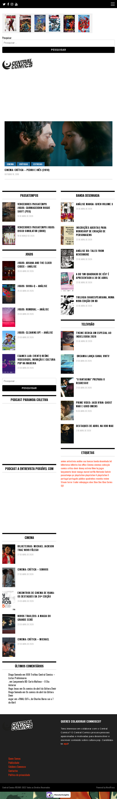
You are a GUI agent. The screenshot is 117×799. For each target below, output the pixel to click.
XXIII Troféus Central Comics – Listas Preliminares (31, 676)
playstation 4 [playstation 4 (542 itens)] (91, 475)
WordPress (110, 787)
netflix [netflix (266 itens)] (93, 471)
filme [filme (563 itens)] (94, 468)
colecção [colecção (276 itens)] (106, 464)
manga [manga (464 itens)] (80, 471)
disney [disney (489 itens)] (81, 468)
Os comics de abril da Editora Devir (39, 688)
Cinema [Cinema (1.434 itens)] (90, 464)
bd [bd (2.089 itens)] (111, 461)
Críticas (23, 164)
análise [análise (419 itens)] (79, 461)
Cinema (10, 164)
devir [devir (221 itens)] (76, 468)
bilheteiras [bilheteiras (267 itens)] (65, 464)
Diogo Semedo (15, 674)
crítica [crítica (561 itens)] (70, 468)
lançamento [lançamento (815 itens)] (66, 471)
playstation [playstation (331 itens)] (80, 475)
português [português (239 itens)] (73, 478)
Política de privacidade (19, 775)
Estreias (37, 164)
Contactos (13, 771)
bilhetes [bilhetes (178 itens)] (74, 464)
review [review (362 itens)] (106, 478)
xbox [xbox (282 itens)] (91, 482)
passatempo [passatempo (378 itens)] (66, 475)
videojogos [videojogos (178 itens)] (84, 482)
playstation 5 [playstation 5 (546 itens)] (103, 475)
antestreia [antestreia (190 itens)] (71, 461)
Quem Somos (14, 758)
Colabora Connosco (17, 766)
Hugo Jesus (13, 688)
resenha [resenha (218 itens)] (99, 478)
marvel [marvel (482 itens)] (86, 471)
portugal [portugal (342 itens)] (64, 478)
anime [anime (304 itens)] (63, 461)
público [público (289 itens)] (82, 478)
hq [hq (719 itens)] (97, 468)
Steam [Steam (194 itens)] (64, 482)
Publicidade (13, 763)
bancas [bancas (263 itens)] (90, 461)
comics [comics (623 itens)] (64, 468)
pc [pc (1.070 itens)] (73, 475)
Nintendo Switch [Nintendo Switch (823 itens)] (103, 471)
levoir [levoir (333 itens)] (74, 471)
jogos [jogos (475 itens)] (101, 468)
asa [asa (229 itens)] (84, 461)
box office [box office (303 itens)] (82, 464)
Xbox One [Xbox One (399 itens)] (98, 482)
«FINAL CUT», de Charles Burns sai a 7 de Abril (30, 700)
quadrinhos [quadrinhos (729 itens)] (90, 478)
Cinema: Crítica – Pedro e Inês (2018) (27, 170)
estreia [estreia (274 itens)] (88, 468)
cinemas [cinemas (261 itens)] (97, 464)
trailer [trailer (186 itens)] (76, 482)
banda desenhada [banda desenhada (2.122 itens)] (101, 461)
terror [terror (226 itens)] (70, 482)
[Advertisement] (58, 93)
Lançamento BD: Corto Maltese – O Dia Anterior (28, 683)
